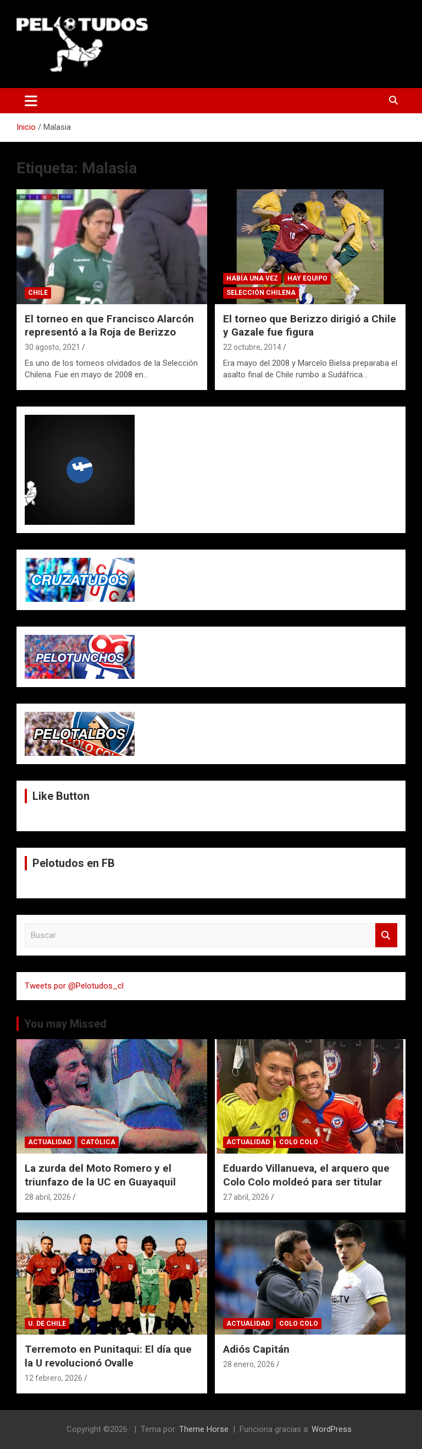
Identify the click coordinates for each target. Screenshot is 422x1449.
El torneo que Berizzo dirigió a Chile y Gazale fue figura (309, 325)
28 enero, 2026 (249, 1364)
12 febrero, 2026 (53, 1378)
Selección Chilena (261, 293)
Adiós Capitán (256, 1349)
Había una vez (252, 278)
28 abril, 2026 (48, 1197)
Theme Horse (204, 1429)
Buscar (386, 935)
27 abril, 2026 (246, 1197)
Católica (98, 1142)
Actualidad (49, 1142)
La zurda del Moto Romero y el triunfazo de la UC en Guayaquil (100, 1175)
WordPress (332, 1429)
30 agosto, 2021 (52, 347)
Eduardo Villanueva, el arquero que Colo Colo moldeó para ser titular (306, 1175)
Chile (38, 293)
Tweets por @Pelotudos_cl (74, 986)
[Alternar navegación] (31, 100)
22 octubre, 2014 (252, 347)
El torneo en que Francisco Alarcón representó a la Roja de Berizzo (109, 325)
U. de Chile (47, 1323)
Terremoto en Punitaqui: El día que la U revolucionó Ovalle (108, 1356)
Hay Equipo (307, 278)
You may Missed (65, 1023)
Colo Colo (298, 1142)
